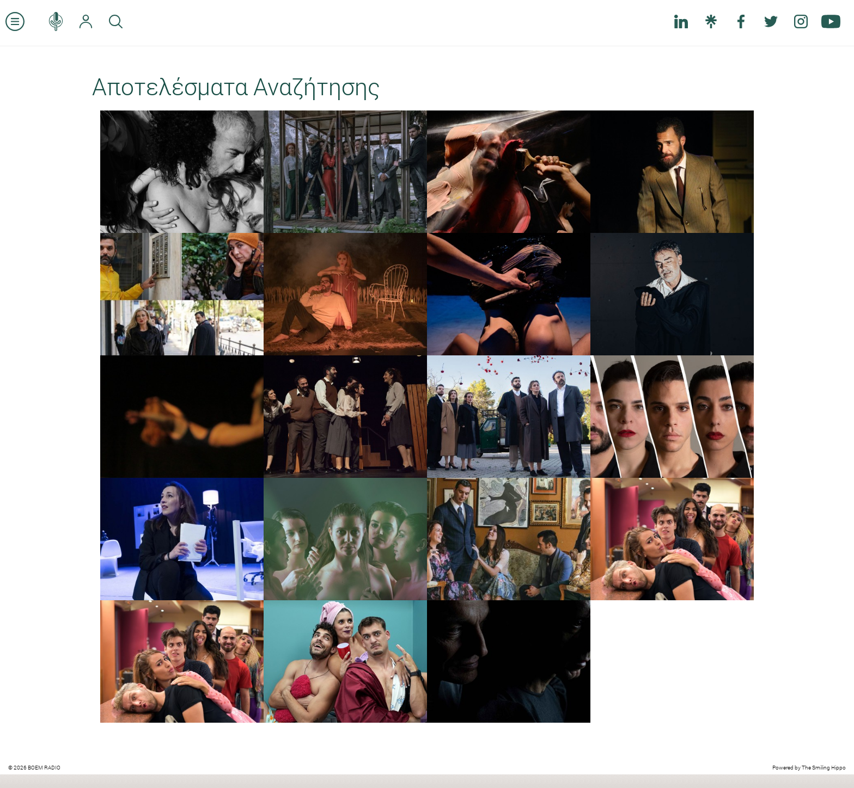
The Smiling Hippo (824, 767)
